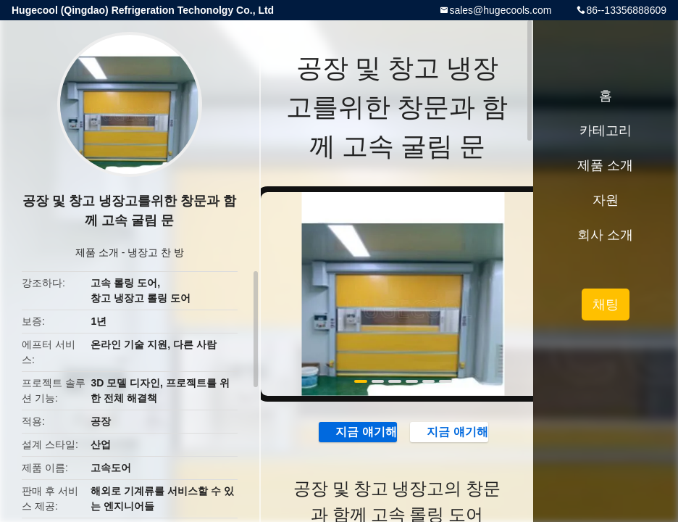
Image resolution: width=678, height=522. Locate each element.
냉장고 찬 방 (155, 252)
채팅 (606, 304)
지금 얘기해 (357, 431)
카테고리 (605, 130)
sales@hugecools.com (500, 10)
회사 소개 (605, 235)
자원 (606, 200)
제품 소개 (97, 252)
